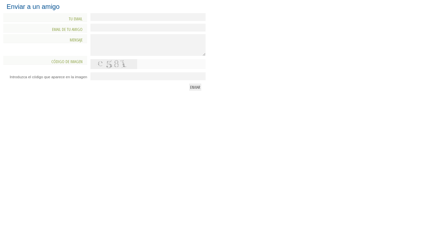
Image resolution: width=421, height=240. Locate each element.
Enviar (195, 87)
